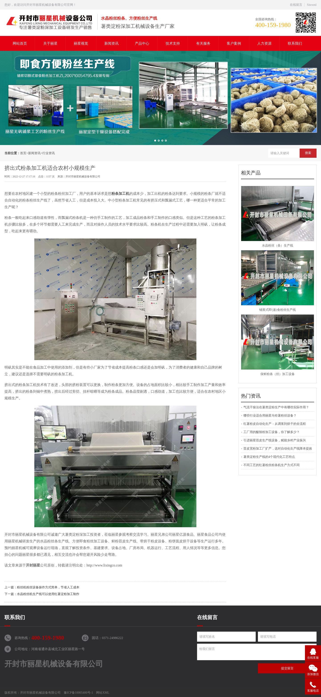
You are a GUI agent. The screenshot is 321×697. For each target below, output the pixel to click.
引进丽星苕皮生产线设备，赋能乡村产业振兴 (274, 440)
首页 (23, 153)
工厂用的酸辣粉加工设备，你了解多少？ (271, 432)
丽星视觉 (81, 43)
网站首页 (20, 43)
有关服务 (203, 43)
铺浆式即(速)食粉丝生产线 (277, 309)
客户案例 (234, 43)
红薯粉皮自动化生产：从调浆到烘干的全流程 (274, 423)
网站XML (102, 692)
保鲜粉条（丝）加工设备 (277, 374)
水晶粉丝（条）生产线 (277, 245)
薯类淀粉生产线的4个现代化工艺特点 (269, 456)
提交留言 (287, 668)
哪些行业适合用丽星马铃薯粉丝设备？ (269, 415)
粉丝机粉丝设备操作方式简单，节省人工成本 (48, 587)
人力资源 (264, 43)
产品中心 (142, 43)
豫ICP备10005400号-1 (78, 692)
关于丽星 (50, 43)
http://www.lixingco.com (104, 565)
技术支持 (173, 43)
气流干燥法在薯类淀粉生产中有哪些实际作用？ (276, 407)
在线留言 (296, 4)
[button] (155, 140)
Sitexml (312, 4)
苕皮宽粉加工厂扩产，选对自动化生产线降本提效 (277, 448)
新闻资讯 (111, 43)
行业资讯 (48, 153)
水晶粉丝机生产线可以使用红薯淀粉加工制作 (48, 594)
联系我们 (295, 43)
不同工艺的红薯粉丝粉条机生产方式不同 (271, 465)
